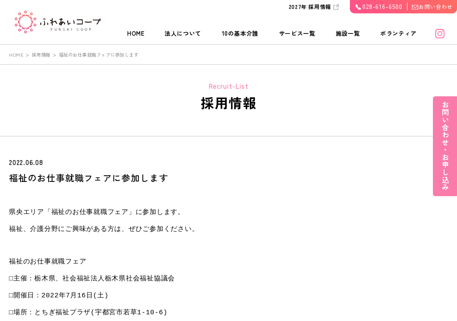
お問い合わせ (436, 6)
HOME (136, 33)
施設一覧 (348, 33)
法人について (183, 33)
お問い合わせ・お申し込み (445, 151)
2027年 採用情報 (310, 6)
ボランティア (398, 33)
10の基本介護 (240, 33)
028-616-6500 (382, 6)
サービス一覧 (297, 33)
